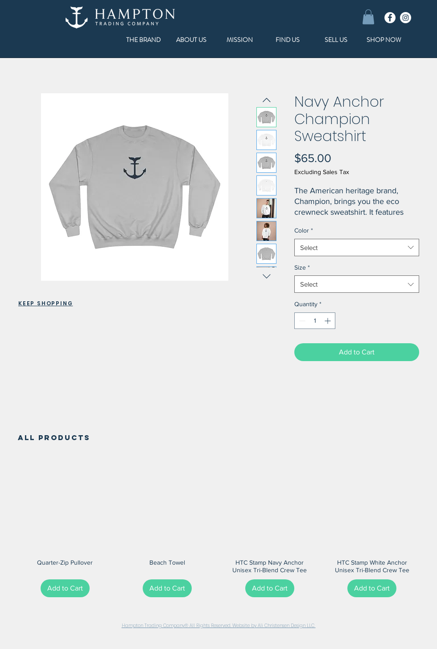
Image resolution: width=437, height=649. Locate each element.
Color (303, 230)
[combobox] (356, 247)
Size (302, 267)
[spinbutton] (315, 321)
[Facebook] (390, 17)
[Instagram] (405, 17)
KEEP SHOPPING (45, 303)
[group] (218, 530)
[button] (368, 16)
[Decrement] (301, 321)
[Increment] (328, 321)
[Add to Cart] (65, 588)
